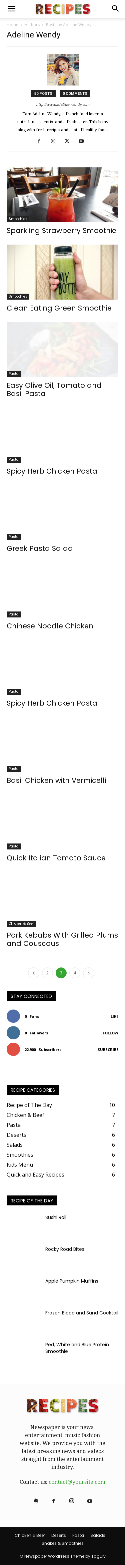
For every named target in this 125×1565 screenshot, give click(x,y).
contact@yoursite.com (77, 1482)
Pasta (14, 373)
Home (12, 25)
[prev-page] (33, 972)
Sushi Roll (55, 1217)
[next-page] (88, 972)
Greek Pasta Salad (40, 548)
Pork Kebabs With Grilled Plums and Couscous (62, 939)
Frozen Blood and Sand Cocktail (81, 1312)
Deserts (58, 1535)
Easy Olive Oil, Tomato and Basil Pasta (54, 389)
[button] (11, 9)
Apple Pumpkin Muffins (71, 1281)
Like (114, 1016)
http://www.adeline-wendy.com (62, 104)
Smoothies (18, 218)
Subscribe (108, 1049)
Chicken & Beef (21, 923)
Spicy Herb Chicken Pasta (52, 471)
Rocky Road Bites (64, 1249)
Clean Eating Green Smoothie (59, 308)
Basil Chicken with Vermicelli (56, 780)
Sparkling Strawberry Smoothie (61, 230)
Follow (110, 1032)
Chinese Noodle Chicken (50, 626)
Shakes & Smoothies (63, 1543)
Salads (97, 1535)
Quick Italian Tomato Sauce (56, 858)
